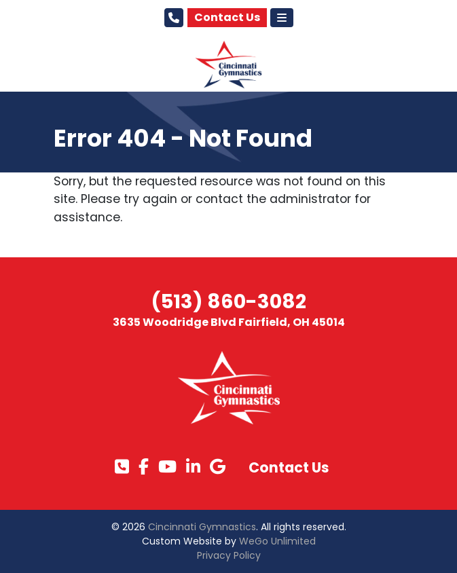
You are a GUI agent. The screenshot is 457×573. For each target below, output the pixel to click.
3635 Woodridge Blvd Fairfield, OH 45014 (229, 322)
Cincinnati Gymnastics (202, 527)
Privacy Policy (229, 555)
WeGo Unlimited (277, 541)
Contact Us (227, 17)
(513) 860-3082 (228, 301)
